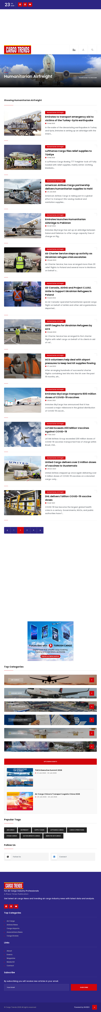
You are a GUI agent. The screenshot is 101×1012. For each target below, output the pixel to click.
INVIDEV (87, 1007)
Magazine (11, 958)
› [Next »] (40, 530)
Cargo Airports (13, 928)
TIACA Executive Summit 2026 (48, 770)
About (9, 951)
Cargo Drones (12, 936)
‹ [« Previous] (7, 530)
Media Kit (11, 962)
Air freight (24, 830)
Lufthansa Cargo (57, 830)
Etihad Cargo (12, 836)
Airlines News (12, 925)
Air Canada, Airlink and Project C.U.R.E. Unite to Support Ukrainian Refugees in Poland (68, 291)
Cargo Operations (77, 830)
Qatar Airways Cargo (31, 836)
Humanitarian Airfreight (55, 113)
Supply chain (39, 830)
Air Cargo (10, 830)
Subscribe (84, 987)
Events (9, 954)
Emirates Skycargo (53, 836)
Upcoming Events (50, 762)
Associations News (14, 932)
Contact (10, 965)
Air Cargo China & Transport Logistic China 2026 (57, 794)
